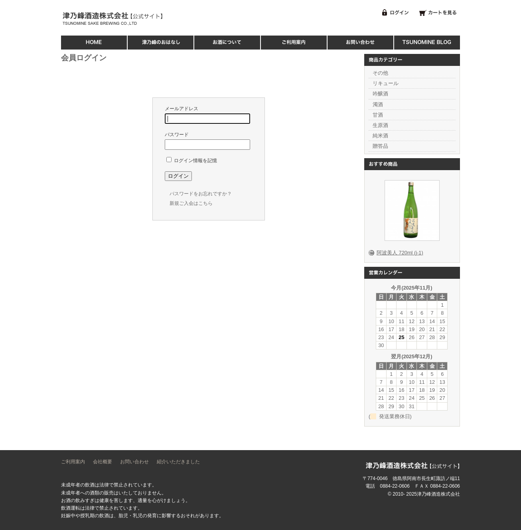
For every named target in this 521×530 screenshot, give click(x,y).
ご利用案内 (73, 461)
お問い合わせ (134, 461)
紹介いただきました (178, 461)
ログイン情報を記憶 (191, 160)
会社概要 (102, 461)
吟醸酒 (380, 94)
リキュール (386, 83)
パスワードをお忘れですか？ (201, 194)
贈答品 (380, 146)
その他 (380, 73)
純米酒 (380, 136)
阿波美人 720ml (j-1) (400, 253)
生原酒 (380, 125)
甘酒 (378, 115)
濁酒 (378, 104)
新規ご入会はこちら (191, 203)
